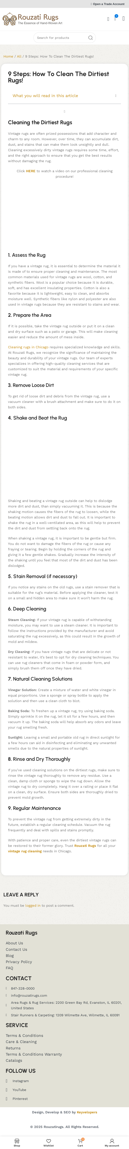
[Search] (64, 37)
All (19, 56)
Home (8, 56)
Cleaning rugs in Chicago (28, 347)
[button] (115, 96)
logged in (32, 905)
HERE (30, 171)
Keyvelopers (87, 1112)
